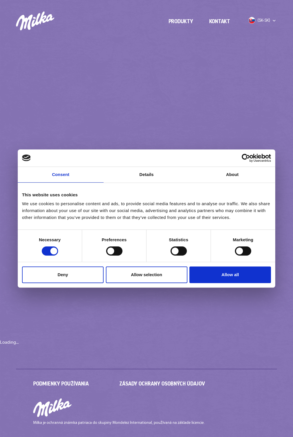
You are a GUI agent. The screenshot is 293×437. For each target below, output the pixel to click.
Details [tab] (146, 174)
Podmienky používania (61, 383)
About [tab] (232, 174)
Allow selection (146, 274)
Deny (63, 274)
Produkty (181, 21)
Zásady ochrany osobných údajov (162, 383)
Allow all (230, 274)
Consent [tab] (61, 174)
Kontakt (219, 21)
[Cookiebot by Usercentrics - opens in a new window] (246, 158)
